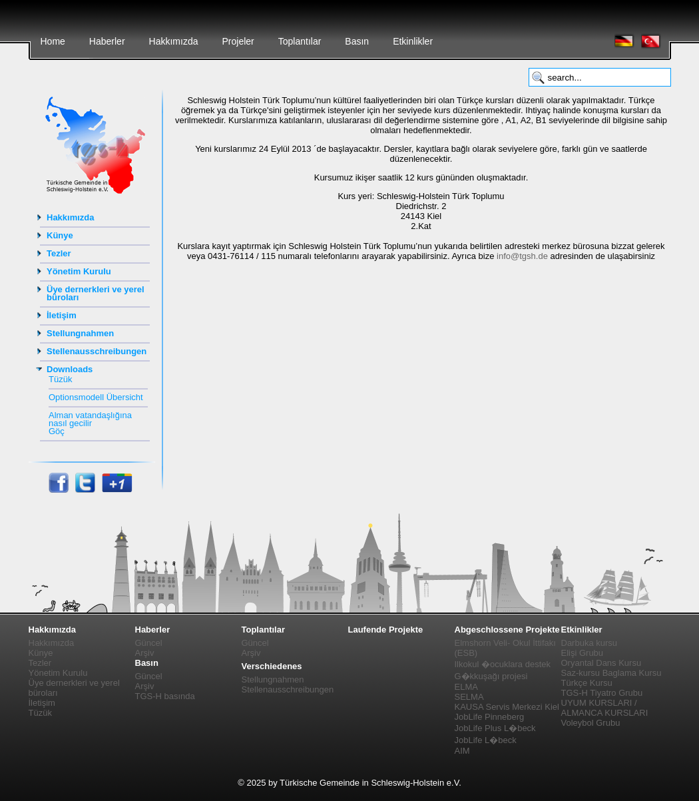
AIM (462, 751)
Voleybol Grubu (590, 723)
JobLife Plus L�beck (495, 728)
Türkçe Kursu (586, 683)
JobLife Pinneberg (490, 717)
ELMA (466, 687)
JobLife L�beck (486, 740)
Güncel (148, 643)
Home (53, 41)
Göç (57, 431)
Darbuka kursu (589, 643)
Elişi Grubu (582, 653)
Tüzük (60, 379)
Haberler (107, 41)
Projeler (238, 41)
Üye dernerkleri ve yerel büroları (95, 293)
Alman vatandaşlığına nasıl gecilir (90, 419)
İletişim (62, 315)
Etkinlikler (413, 41)
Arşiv (144, 653)
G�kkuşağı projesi (491, 676)
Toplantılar (300, 41)
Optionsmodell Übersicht (96, 397)
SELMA (469, 697)
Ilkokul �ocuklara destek (503, 664)
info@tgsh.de (522, 256)
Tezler (59, 253)
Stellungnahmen (80, 333)
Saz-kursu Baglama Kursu (611, 673)
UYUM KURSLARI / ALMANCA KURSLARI (604, 708)
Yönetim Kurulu (79, 271)
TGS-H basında (165, 696)
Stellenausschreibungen (96, 351)
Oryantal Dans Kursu (601, 663)
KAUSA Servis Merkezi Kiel (507, 707)
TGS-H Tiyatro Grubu (602, 693)
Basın (357, 41)
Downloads (70, 369)
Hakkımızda (173, 41)
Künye (60, 235)
